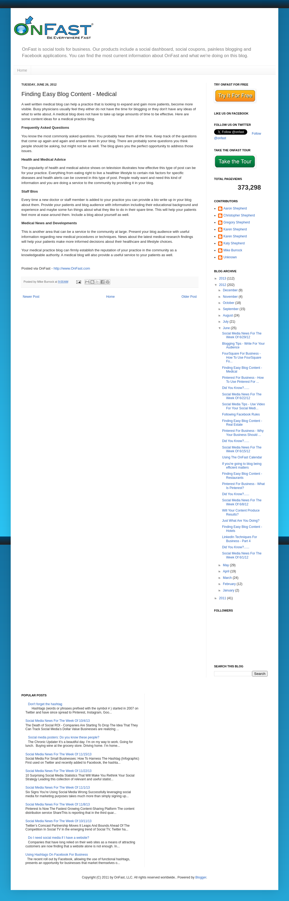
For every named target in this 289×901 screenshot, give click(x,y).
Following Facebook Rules (241, 414)
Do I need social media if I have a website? (58, 838)
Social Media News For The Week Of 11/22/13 (58, 771)
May (226, 565)
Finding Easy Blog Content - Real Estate (242, 422)
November (231, 297)
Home (22, 70)
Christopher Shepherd (239, 215)
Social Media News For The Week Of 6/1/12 (241, 555)
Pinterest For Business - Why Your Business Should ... (243, 432)
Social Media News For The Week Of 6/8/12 (241, 502)
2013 (223, 278)
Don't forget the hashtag (45, 704)
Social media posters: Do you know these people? (63, 737)
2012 (223, 285)
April (226, 571)
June (227, 328)
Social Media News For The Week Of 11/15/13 (58, 754)
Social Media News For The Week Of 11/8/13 (57, 804)
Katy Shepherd (234, 243)
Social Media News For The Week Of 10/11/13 (58, 821)
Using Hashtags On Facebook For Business (56, 854)
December (231, 290)
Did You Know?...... (235, 388)
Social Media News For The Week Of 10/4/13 (57, 721)
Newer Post (31, 297)
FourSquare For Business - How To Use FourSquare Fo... (241, 357)
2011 (223, 598)
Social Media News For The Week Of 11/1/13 (57, 787)
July (226, 321)
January (229, 590)
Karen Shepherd (235, 229)
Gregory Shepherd (236, 222)
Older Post (189, 297)
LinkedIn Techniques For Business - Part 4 (239, 539)
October (229, 303)
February (230, 584)
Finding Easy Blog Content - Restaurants (242, 475)
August (228, 315)
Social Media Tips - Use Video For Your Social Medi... (243, 406)
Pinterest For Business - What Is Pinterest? (243, 486)
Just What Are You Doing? (240, 521)
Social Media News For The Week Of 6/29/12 (241, 335)
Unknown (230, 257)
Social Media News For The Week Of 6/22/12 (241, 396)
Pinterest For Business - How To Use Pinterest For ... (243, 379)
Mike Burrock (232, 250)
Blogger (200, 877)
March (228, 578)
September (231, 309)
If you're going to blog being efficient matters (241, 465)
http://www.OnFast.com (72, 268)
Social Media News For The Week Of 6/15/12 (241, 449)
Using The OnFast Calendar (242, 457)
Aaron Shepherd (235, 208)
